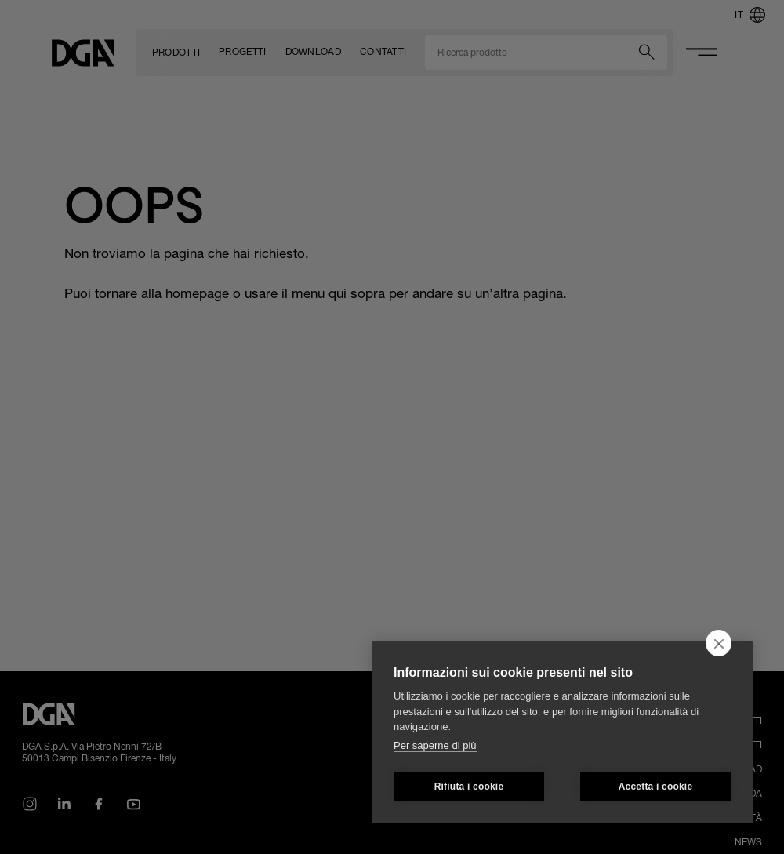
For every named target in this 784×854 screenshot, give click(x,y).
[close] (718, 643)
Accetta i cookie (656, 786)
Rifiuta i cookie (469, 786)
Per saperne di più (435, 745)
